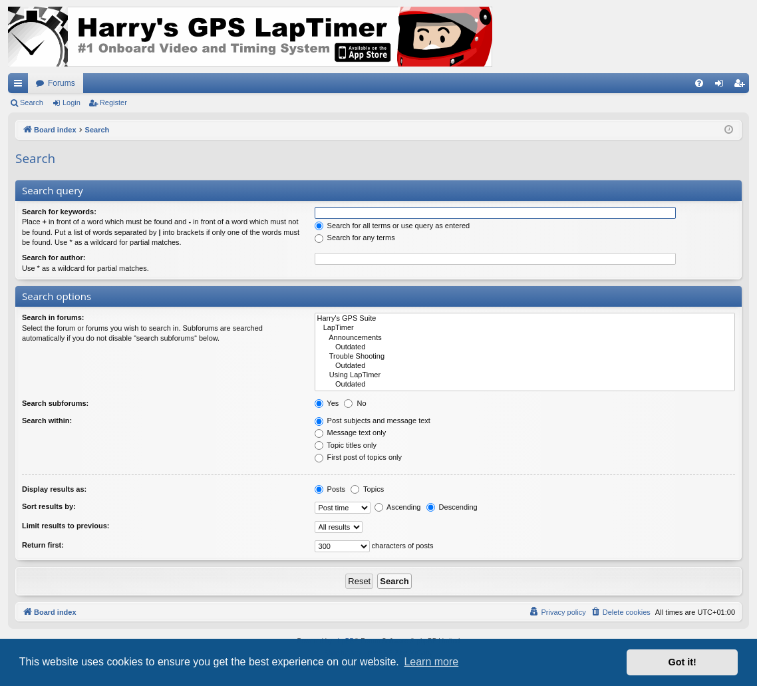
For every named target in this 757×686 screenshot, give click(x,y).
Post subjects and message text (372, 421)
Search (31, 102)
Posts (330, 489)
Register (113, 102)
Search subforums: (55, 403)
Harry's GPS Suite (525, 318)
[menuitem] (699, 83)
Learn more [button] (431, 661)
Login (71, 102)
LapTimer (525, 328)
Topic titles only (346, 445)
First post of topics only (358, 457)
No (355, 403)
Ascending (398, 507)
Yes (327, 403)
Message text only (350, 432)
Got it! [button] (682, 662)
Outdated (525, 347)
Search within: (47, 421)
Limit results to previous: (65, 526)
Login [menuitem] (722, 86)
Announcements (525, 338)
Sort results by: (49, 506)
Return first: (43, 545)
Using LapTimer (525, 375)
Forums (61, 83)
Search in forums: (53, 317)
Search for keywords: (59, 212)
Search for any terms (355, 238)
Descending (452, 507)
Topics (367, 489)
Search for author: (53, 257)
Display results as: (54, 489)
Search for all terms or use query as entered (392, 226)
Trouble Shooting (525, 356)
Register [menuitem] (742, 86)
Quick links (20, 86)
